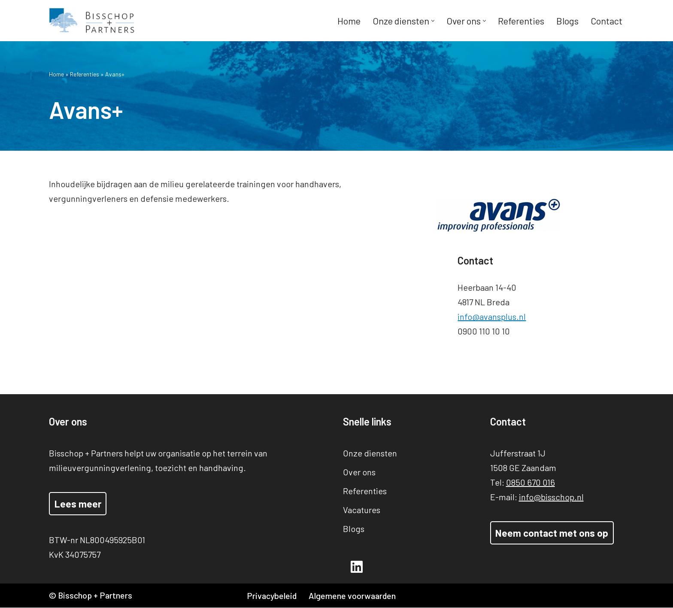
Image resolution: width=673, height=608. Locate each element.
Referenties (520, 20)
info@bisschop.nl (551, 497)
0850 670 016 (530, 482)
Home (348, 20)
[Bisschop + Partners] (92, 20)
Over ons (359, 472)
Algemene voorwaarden (353, 596)
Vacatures (361, 510)
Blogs (567, 20)
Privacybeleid (272, 596)
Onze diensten (370, 453)
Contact (606, 20)
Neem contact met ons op (551, 533)
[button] (432, 20)
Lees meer (78, 504)
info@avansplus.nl (504, 317)
